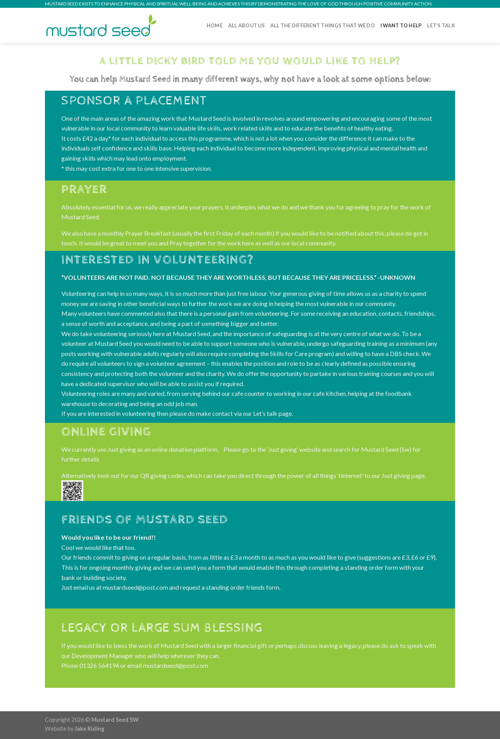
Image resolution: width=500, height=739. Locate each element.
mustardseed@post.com (175, 665)
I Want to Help (401, 25)
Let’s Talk (441, 25)
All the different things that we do (322, 25)
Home (215, 25)
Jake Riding (89, 728)
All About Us (246, 25)
